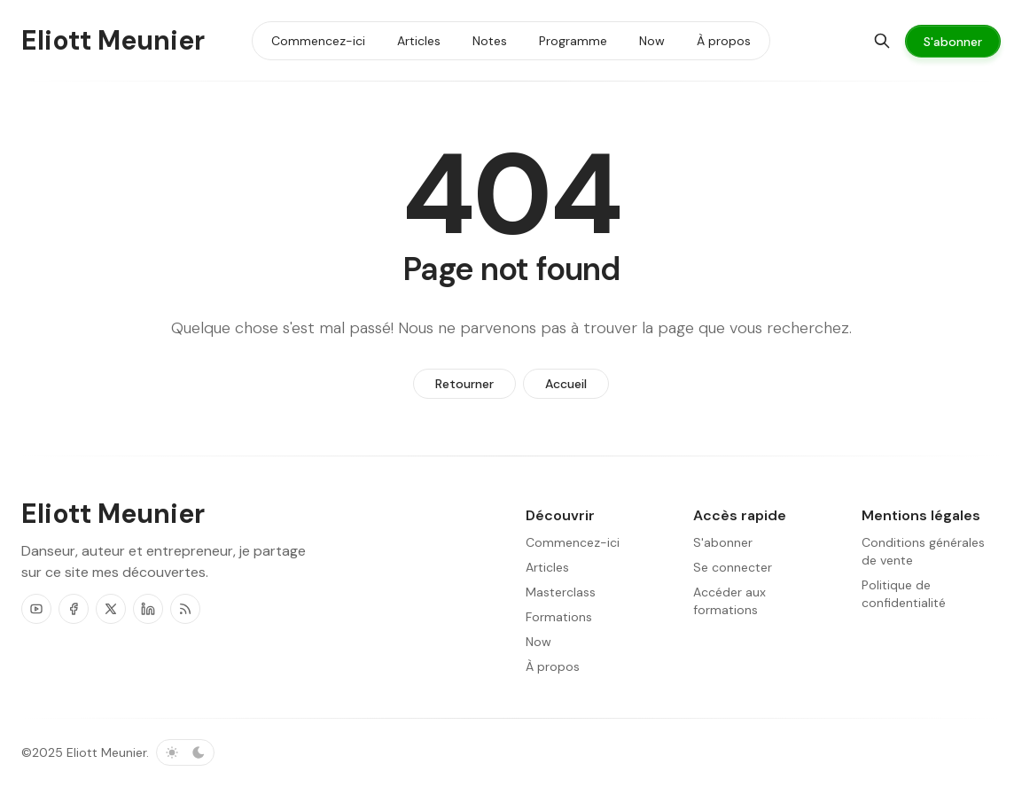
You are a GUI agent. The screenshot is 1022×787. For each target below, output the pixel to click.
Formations (559, 617)
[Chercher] (882, 41)
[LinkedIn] (148, 609)
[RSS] (185, 609)
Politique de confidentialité (904, 594)
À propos (553, 666)
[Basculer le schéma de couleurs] (185, 752)
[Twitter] (111, 609)
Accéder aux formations (729, 601)
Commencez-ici (573, 542)
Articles (547, 567)
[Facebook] (74, 609)
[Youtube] (36, 609)
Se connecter (732, 567)
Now (538, 642)
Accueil (566, 384)
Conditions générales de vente (923, 551)
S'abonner (723, 542)
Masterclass (561, 592)
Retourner (464, 384)
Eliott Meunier (106, 752)
